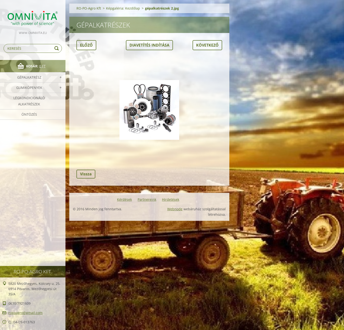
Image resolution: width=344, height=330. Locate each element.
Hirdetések (170, 199)
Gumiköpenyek (29, 87)
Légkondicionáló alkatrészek (29, 101)
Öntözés (29, 114)
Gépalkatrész (29, 77)
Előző (86, 45)
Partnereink (147, 199)
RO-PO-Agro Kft (88, 8)
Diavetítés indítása (149, 45)
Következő (207, 45)
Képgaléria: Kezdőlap (123, 8)
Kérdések (124, 199)
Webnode (175, 209)
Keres (57, 48)
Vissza (86, 174)
